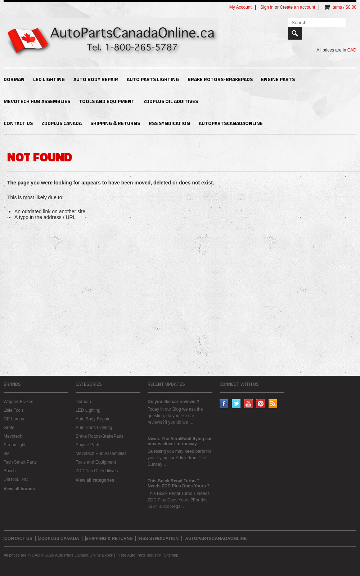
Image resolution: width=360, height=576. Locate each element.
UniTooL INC (16, 479)
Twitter (236, 403)
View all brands (19, 488)
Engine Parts (278, 79)
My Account (240, 7)
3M (7, 453)
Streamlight (15, 444)
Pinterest (260, 403)
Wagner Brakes (18, 401)
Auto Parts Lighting (153, 79)
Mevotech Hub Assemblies (37, 101)
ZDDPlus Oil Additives (170, 101)
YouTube (248, 403)
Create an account (297, 7)
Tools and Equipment (107, 101)
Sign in (267, 7)
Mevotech (13, 436)
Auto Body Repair (95, 79)
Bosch (9, 470)
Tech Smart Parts (20, 462)
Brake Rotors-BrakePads (220, 79)
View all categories (95, 480)
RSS (273, 403)
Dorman (14, 79)
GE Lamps (14, 418)
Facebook (224, 403)
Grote (9, 427)
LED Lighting (49, 79)
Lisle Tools (14, 410)
